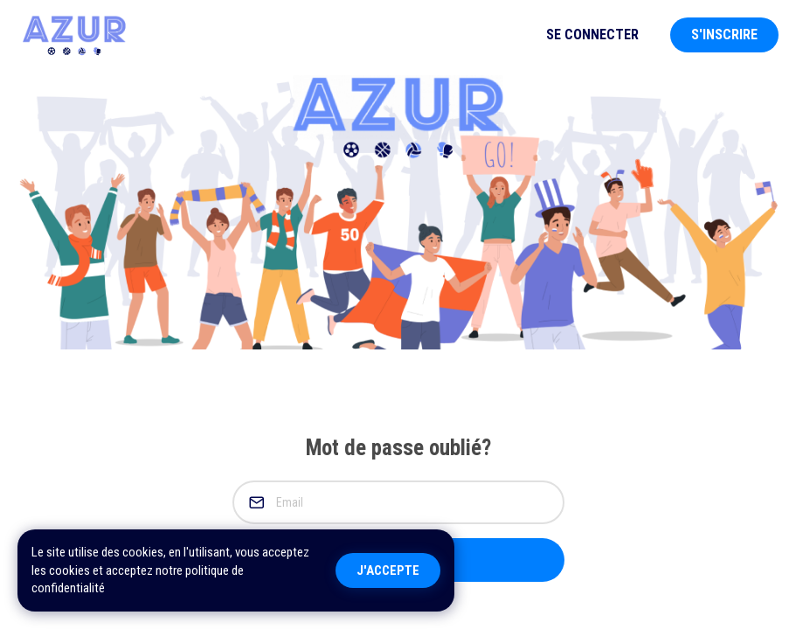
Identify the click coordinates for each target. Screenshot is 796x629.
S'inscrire (724, 34)
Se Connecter (592, 34)
